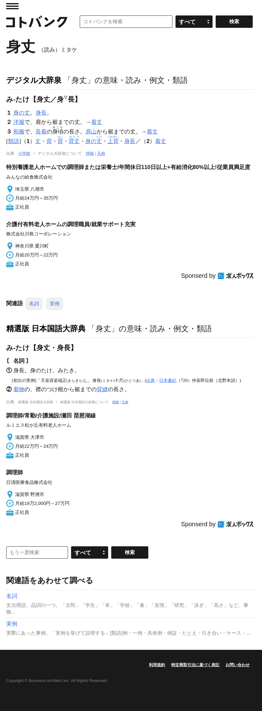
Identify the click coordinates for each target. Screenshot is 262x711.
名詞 (34, 303)
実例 (55, 303)
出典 (150, 380)
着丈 (96, 122)
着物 (18, 389)
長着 (41, 132)
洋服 (18, 122)
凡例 (101, 153)
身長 (41, 113)
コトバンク (36, 21)
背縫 (102, 389)
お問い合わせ (238, 664)
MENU (12, 6)
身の (93, 141)
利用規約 (157, 664)
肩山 (91, 132)
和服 (18, 132)
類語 (13, 141)
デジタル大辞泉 (33, 80)
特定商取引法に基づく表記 (195, 664)
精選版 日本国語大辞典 (46, 328)
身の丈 (21, 113)
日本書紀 (167, 380)
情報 (90, 153)
